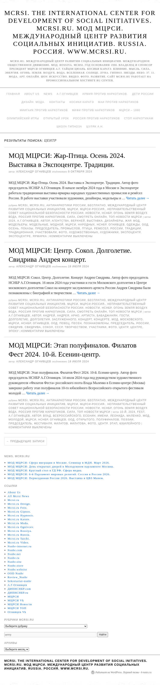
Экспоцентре (20, 236)
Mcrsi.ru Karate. (19, 519)
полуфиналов (107, 419)
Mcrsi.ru (37, 205)
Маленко (133, 415)
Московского (131, 319)
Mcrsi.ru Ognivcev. (21, 527)
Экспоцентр (131, 232)
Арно (75, 315)
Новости (93, 213)
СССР (59, 327)
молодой (16, 419)
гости (124, 315)
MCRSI (23, 205)
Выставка (95, 220)
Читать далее (138, 198)
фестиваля (43, 423)
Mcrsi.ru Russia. (19, 534)
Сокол (48, 327)
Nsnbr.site (15, 561)
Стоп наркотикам (138, 118)
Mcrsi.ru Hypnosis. (21, 515)
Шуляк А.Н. (94, 126)
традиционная (21, 232)
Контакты (57, 102)
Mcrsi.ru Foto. (18, 507)
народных (86, 224)
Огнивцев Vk (17, 612)
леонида (117, 415)
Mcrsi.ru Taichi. (19, 538)
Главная (13, 93)
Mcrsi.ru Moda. (18, 523)
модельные (38, 224)
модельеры (18, 224)
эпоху (14, 331)
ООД (145, 224)
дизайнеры (114, 220)
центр (124, 327)
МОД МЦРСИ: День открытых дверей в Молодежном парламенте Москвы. (61, 466)
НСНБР (107, 213)
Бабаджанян (107, 315)
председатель (47, 228)
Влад (47, 415)
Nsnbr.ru (14, 557)
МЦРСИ (72, 209)
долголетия (40, 319)
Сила (71, 216)
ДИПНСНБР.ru (18, 592)
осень (14, 228)
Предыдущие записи (25, 441)
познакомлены (96, 323)
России (116, 228)
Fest (140, 411)
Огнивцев (116, 224)
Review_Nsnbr (18, 577)
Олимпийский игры (23, 118)
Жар (128, 220)
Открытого (85, 419)
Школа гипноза (69, 126)
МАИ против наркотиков (118, 102)
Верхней (78, 220)
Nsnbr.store (16, 565)
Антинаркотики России (66, 205)
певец (64, 323)
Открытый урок (56, 118)
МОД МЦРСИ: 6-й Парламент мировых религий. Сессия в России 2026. (59, 474)
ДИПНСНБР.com (19, 588)
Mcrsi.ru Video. (18, 542)
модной (57, 224)
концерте (102, 319)
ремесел (101, 228)
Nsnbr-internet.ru (20, 546)
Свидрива (33, 327)
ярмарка (40, 236)
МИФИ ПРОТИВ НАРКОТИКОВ (93, 110)
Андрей (49, 315)
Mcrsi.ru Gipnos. (19, 511)
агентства (60, 220)
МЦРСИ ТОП (17, 608)
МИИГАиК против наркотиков (44, 110)
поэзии (127, 419)
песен (76, 323)
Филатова (78, 423)
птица (87, 228)
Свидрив (16, 327)
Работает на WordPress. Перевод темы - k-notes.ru (123, 672)
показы (27, 228)
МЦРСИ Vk (16, 600)
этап (113, 423)
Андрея (63, 315)
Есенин (89, 415)
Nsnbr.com (15, 550)
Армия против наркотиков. (105, 93)
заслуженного (64, 319)
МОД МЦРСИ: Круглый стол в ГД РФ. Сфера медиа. (45, 470)
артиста (88, 315)
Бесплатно (97, 205)
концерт (85, 319)
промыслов (70, 228)
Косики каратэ (82, 102)
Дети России (143, 93)
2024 (12, 220)
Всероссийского (67, 415)
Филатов (61, 423)
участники (98, 327)
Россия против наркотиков (96, 118)
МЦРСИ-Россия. (92, 209)
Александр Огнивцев (33, 171)
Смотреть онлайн (92, 216)
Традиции (133, 228)
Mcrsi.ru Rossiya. (20, 530)
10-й (123, 411)
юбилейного (129, 423)
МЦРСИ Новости (20, 604)
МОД (136, 220)
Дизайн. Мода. (33, 102)
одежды (133, 224)
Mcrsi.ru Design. (19, 503)
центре (136, 327)
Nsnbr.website (17, 569)
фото (63, 232)
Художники (109, 232)
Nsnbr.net (14, 554)
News (48, 93)
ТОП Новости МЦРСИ (125, 216)
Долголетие (18, 319)
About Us (31, 93)
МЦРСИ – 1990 (129, 110)
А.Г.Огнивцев (67, 93)
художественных (83, 232)
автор (45, 220)
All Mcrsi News (18, 496)
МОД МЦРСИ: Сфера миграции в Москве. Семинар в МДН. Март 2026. (59, 462)
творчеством (76, 327)
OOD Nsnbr (16, 573)
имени (103, 415)
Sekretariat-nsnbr (20, 581)
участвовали (46, 232)
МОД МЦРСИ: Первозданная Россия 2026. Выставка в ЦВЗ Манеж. (56, 478)
